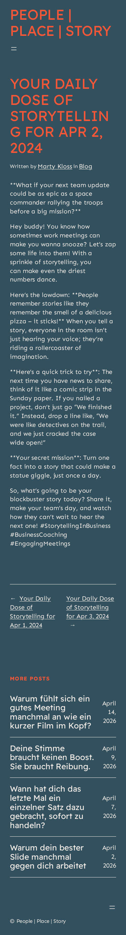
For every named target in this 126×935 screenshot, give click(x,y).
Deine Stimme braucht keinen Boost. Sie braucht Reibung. (52, 757)
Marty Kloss (55, 166)
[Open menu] (14, 49)
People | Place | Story (60, 22)
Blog (85, 166)
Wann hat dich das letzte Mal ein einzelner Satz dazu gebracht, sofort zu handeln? (47, 807)
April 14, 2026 (109, 712)
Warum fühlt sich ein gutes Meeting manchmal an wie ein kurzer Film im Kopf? (50, 712)
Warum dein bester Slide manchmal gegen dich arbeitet (48, 857)
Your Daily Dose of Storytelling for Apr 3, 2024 (90, 607)
